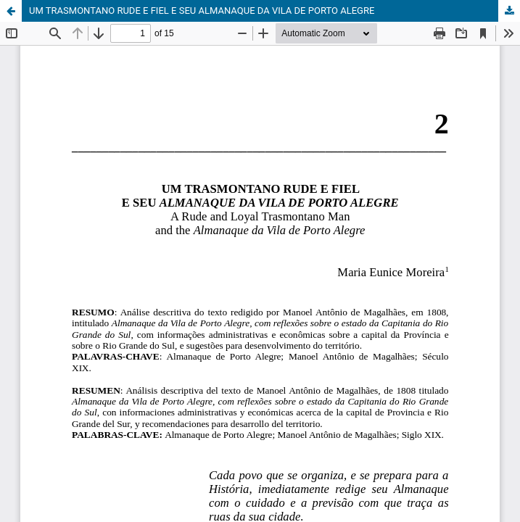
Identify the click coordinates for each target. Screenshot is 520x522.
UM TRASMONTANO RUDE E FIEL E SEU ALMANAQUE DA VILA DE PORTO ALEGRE (201, 10)
